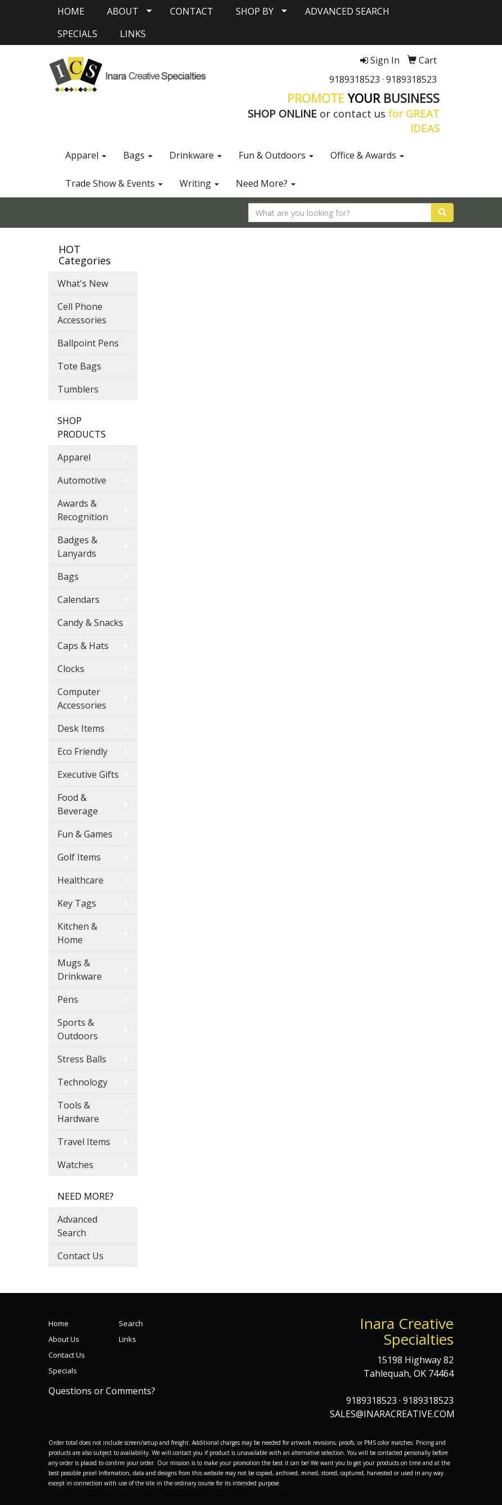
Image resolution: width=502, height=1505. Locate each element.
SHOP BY (255, 11)
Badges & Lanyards (77, 547)
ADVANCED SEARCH (347, 11)
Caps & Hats (83, 645)
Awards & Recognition (82, 510)
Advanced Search (77, 1226)
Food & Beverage (77, 804)
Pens (67, 999)
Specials (62, 1371)
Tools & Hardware (78, 1112)
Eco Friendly (82, 751)
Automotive (81, 480)
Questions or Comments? (101, 1391)
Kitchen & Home (77, 933)
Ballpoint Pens (88, 343)
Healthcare (80, 880)
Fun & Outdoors (276, 155)
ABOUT (122, 11)
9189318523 (354, 79)
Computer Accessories (81, 698)
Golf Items (79, 857)
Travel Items (83, 1141)
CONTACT (191, 11)
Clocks (70, 669)
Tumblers (77, 389)
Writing (199, 183)
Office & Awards (367, 155)
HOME (70, 11)
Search (131, 1323)
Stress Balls (81, 1059)
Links (127, 1339)
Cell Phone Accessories (81, 313)
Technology (82, 1082)
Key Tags (76, 903)
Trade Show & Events (114, 183)
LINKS (133, 34)
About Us (63, 1339)
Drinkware (195, 155)
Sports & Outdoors (77, 1029)
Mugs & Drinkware (79, 970)
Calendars (78, 599)
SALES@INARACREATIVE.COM (392, 1414)
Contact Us (80, 1256)
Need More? (265, 183)
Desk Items (81, 728)
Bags (138, 155)
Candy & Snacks (90, 622)
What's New (82, 283)
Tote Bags (79, 366)
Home (58, 1323)
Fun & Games (85, 834)
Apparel (85, 155)
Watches (75, 1165)
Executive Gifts (88, 774)
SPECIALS (77, 34)
